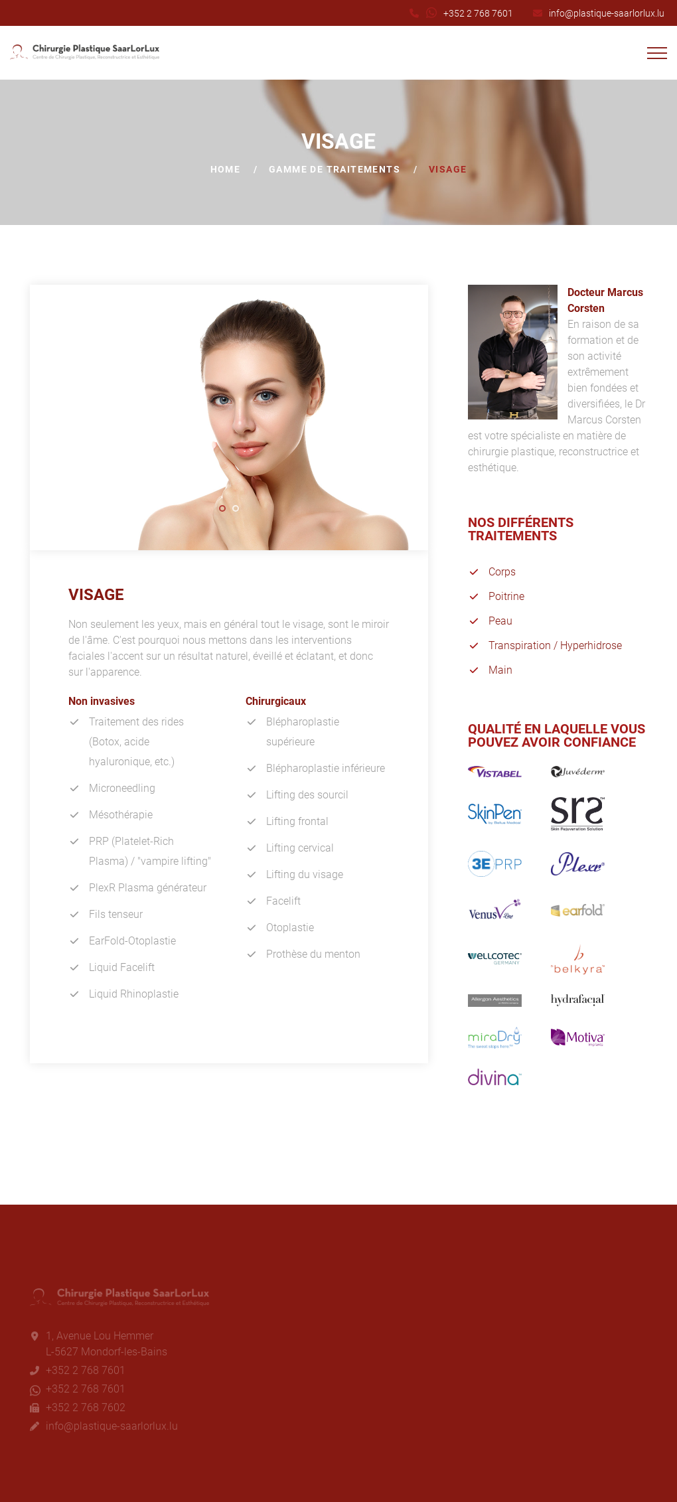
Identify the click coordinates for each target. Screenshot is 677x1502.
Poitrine (506, 596)
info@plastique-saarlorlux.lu (606, 13)
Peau (500, 621)
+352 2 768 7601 (478, 13)
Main (500, 670)
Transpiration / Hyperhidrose (555, 645)
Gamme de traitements (334, 169)
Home (225, 169)
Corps (502, 571)
